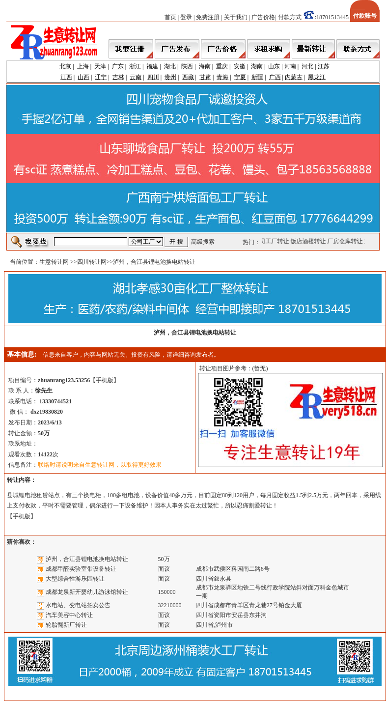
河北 (307, 66)
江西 (66, 77)
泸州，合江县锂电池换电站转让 (87, 559)
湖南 (257, 66)
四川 (153, 77)
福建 (152, 66)
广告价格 (263, 17)
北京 (65, 66)
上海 (83, 66)
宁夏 (240, 77)
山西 (83, 77)
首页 (170, 17)
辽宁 (101, 77)
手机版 (104, 380)
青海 (222, 77)
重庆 (222, 66)
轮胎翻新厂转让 (66, 624)
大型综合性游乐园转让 (75, 578)
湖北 (170, 66)
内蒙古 (294, 77)
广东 (118, 66)
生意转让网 (54, 261)
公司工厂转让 (272, 241)
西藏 (188, 77)
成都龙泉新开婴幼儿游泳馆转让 (87, 592)
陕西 (187, 66)
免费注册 (208, 17)
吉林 (118, 77)
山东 (274, 66)
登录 (186, 17)
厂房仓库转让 (346, 241)
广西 (275, 77)
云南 (135, 77)
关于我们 (236, 17)
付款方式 (290, 17)
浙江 (135, 66)
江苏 (324, 66)
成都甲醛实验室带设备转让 (81, 568)
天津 (100, 66)
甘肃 (205, 77)
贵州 (170, 77)
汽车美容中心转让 (69, 615)
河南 (290, 66)
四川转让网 (92, 261)
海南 (205, 66)
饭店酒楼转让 (309, 241)
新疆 (257, 77)
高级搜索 (203, 241)
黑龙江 (317, 77)
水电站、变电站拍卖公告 (78, 605)
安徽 (240, 66)
